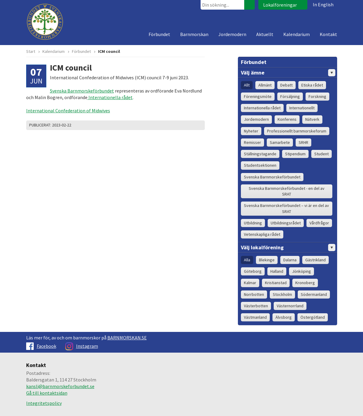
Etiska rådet (312, 85)
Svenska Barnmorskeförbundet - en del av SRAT (287, 191)
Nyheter (251, 131)
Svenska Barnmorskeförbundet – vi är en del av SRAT (286, 208)
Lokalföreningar (280, 5)
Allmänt (265, 85)
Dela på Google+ (199, 125)
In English (323, 5)
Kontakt (328, 34)
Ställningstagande (260, 153)
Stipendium (295, 153)
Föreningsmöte (258, 96)
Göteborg (253, 271)
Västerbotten (256, 305)
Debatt (286, 85)
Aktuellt (264, 34)
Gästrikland (315, 260)
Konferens (287, 119)
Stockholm (282, 294)
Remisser (252, 142)
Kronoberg (305, 282)
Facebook (41, 346)
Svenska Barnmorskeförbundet (82, 91)
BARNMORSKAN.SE (127, 338)
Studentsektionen (260, 165)
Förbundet (159, 34)
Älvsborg (283, 317)
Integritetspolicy (44, 403)
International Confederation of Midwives (68, 111)
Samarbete (280, 142)
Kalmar (250, 282)
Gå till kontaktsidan (46, 393)
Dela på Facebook (191, 125)
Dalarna (290, 260)
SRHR (303, 142)
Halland (276, 271)
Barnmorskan (194, 34)
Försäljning (290, 96)
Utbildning (253, 223)
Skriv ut (176, 125)
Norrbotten (254, 294)
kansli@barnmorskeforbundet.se (60, 386)
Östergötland (312, 317)
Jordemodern (232, 34)
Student (321, 153)
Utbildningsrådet (286, 223)
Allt (247, 85)
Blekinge (267, 260)
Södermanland (314, 294)
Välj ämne (288, 72)
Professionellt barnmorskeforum (296, 131)
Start (30, 51)
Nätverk (312, 119)
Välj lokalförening (288, 247)
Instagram (81, 346)
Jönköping (301, 271)
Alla (247, 260)
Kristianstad (276, 282)
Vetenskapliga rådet (262, 234)
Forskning (317, 96)
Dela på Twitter (184, 125)
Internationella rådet (110, 97)
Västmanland (255, 317)
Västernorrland (290, 305)
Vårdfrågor (319, 223)
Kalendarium (296, 34)
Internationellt (302, 108)
